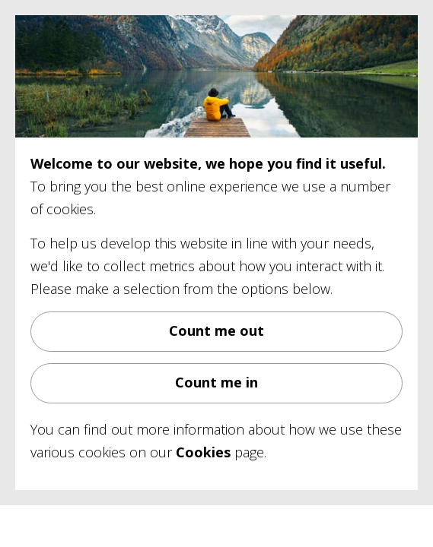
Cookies (203, 452)
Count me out (216, 330)
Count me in (216, 382)
